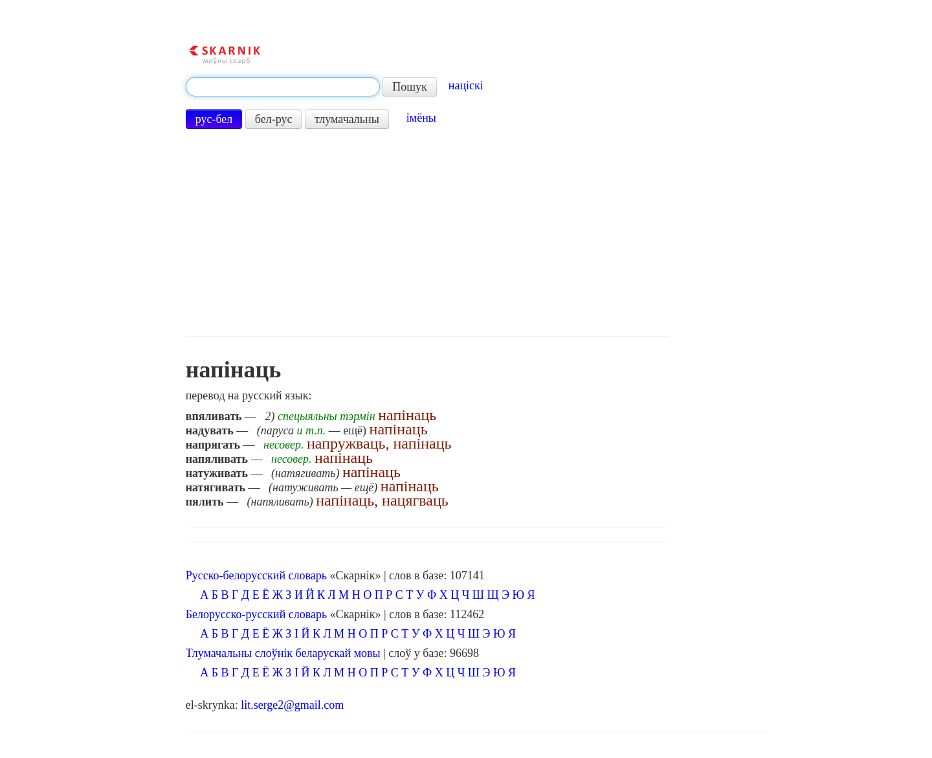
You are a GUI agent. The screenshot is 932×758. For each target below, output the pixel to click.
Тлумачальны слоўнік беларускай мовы (283, 653)
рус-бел (214, 119)
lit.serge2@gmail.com (292, 704)
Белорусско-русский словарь (256, 614)
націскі (466, 85)
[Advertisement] (427, 232)
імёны (421, 117)
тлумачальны (347, 119)
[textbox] (283, 86)
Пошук (409, 86)
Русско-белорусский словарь (256, 575)
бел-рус (274, 119)
